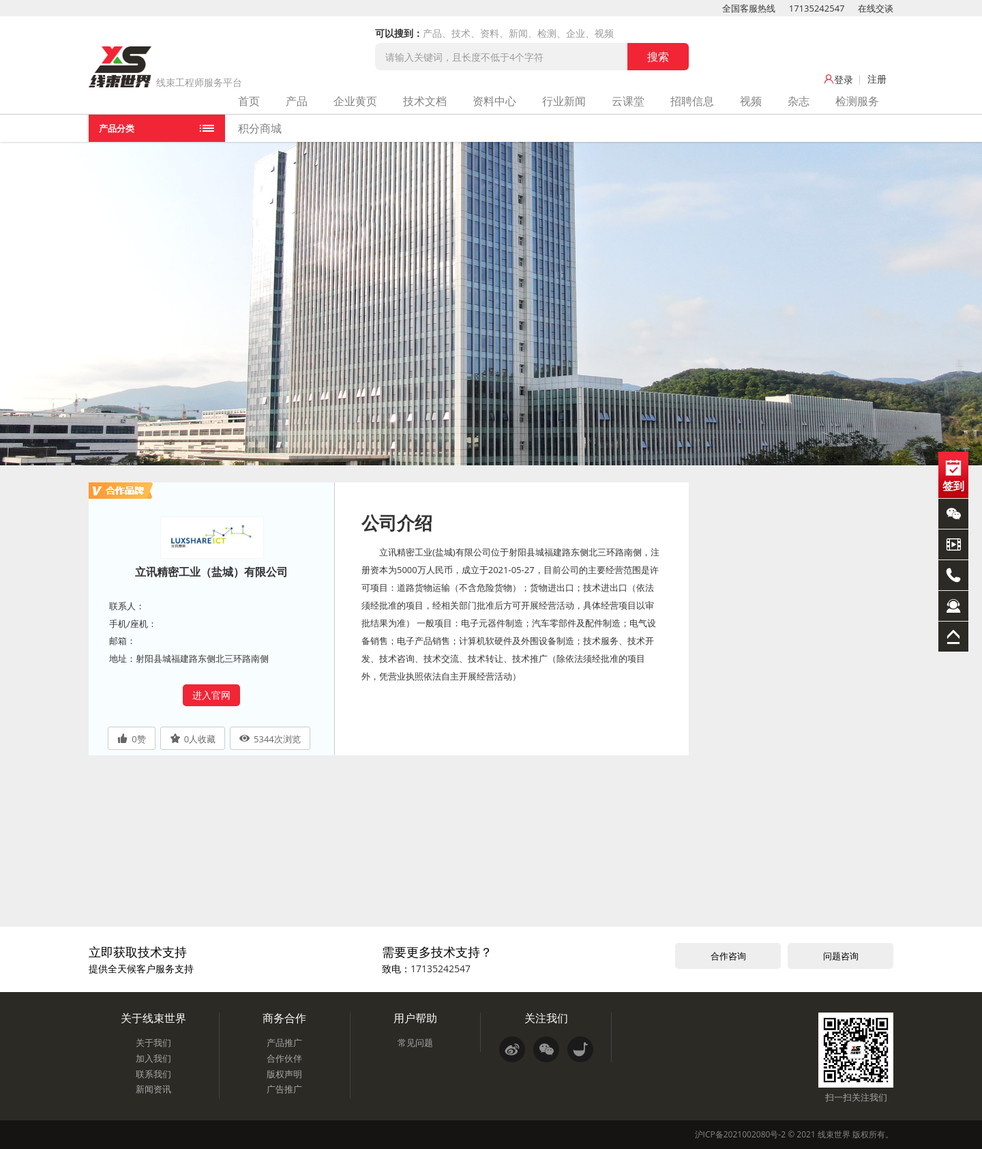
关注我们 (546, 1018)
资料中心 (494, 100)
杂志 (798, 100)
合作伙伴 (284, 1058)
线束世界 (834, 1134)
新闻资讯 (153, 1089)
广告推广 (284, 1089)
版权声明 (284, 1074)
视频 (751, 100)
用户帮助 (415, 1018)
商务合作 (284, 1018)
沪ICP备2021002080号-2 (740, 1134)
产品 (297, 100)
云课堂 (628, 100)
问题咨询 (841, 956)
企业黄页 (355, 100)
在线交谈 (875, 8)
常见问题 (415, 1042)
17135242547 (817, 8)
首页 (249, 100)
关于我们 (153, 1042)
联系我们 (153, 1074)
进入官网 (211, 694)
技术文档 (425, 100)
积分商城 (260, 128)
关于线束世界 (153, 1018)
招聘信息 (692, 100)
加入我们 (153, 1058)
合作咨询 (728, 956)
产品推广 (284, 1042)
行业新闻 (564, 100)
